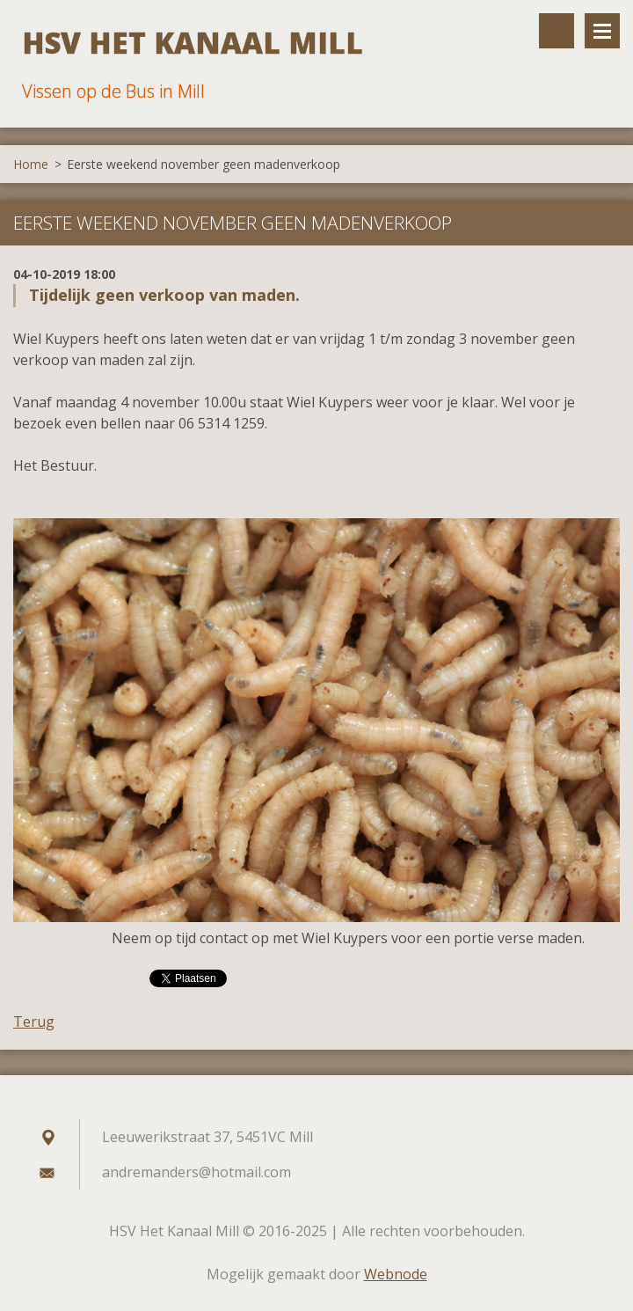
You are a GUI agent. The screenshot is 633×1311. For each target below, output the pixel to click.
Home (30, 164)
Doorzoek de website (556, 30)
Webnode (395, 1274)
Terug (34, 1021)
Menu (602, 30)
